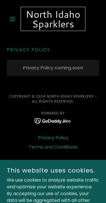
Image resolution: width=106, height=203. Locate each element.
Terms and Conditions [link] (53, 147)
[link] (53, 19)
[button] (14, 19)
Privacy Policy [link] (53, 137)
